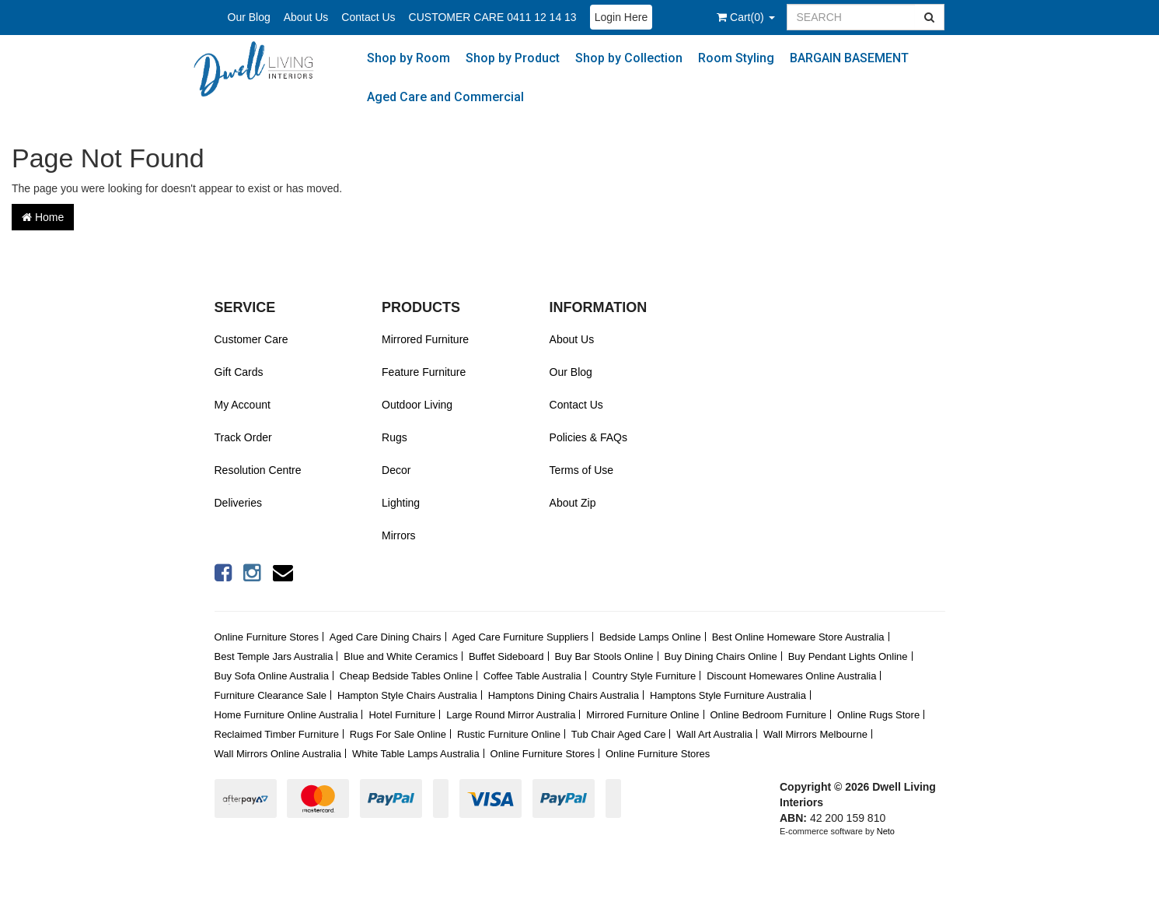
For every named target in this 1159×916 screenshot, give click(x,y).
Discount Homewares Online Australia (791, 676)
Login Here (621, 17)
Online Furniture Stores (267, 637)
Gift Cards (239, 372)
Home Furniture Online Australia (286, 715)
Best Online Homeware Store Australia (798, 637)
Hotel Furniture (401, 715)
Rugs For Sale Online (398, 734)
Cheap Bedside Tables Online (406, 676)
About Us (306, 17)
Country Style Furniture (644, 676)
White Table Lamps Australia (416, 754)
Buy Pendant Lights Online (848, 656)
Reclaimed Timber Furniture (277, 734)
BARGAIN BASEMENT (849, 58)
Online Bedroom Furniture (768, 715)
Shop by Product (513, 58)
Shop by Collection (628, 58)
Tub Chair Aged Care (618, 734)
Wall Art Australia (714, 734)
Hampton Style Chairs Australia (407, 695)
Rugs (394, 437)
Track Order (243, 437)
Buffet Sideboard (506, 656)
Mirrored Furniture (425, 339)
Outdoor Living (417, 404)
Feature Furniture (424, 372)
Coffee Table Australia (532, 676)
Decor (396, 470)
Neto (886, 831)
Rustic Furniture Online (508, 734)
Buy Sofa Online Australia (272, 676)
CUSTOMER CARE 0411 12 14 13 (493, 17)
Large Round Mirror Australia (510, 715)
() (745, 17)
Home (43, 217)
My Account (243, 404)
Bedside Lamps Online (650, 637)
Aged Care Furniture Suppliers (520, 637)
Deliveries (238, 503)
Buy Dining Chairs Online (721, 656)
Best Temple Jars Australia (274, 656)
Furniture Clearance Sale (271, 695)
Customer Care (251, 339)
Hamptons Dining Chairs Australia (563, 695)
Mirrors (399, 535)
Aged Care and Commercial (445, 96)
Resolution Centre (258, 470)
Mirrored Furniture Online (642, 715)
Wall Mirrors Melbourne (815, 734)
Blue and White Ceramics (401, 656)
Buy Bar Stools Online (603, 656)
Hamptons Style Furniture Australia (728, 695)
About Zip (573, 503)
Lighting (401, 503)
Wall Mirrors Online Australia (278, 754)
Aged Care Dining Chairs (386, 637)
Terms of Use (581, 470)
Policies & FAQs (588, 437)
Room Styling (736, 58)
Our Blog (249, 17)
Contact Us (368, 17)
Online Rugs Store (878, 715)
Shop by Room (408, 58)
